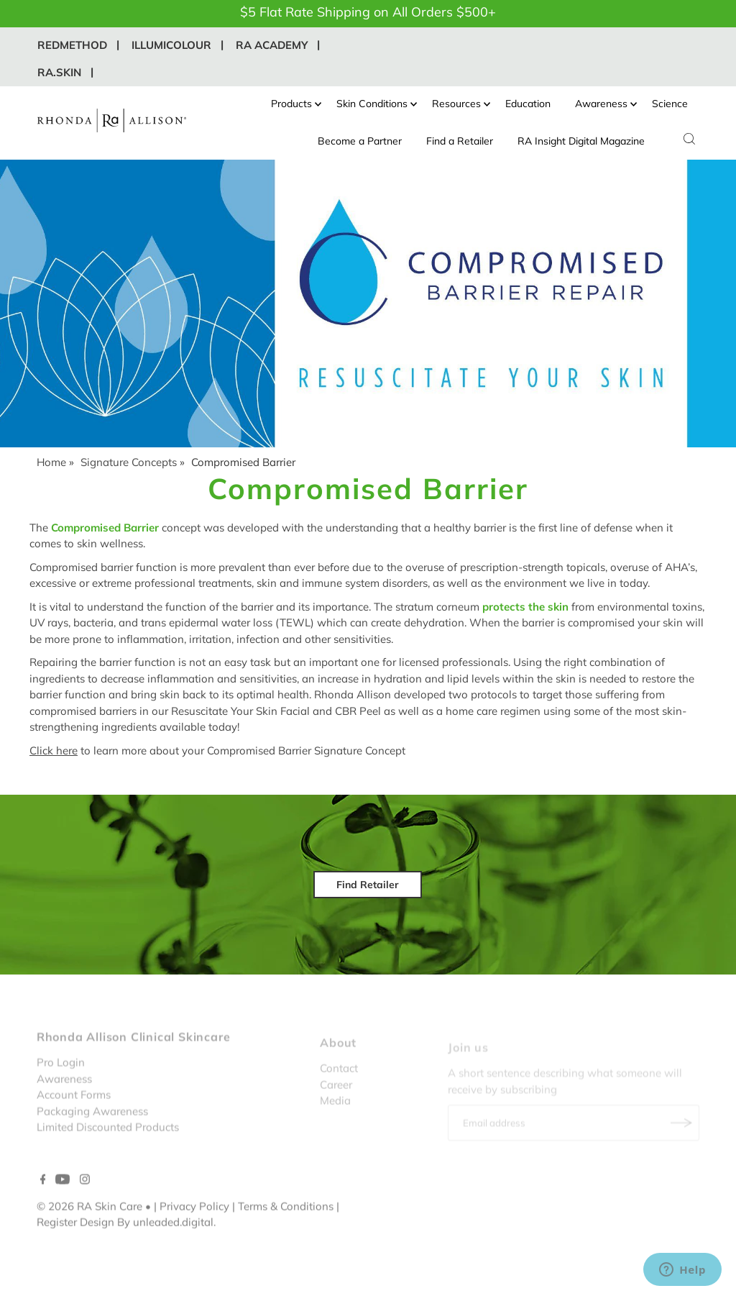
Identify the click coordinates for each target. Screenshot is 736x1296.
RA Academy (272, 45)
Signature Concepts (128, 462)
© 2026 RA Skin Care (89, 1228)
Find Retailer (367, 884)
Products (296, 103)
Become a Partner (360, 140)
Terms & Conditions (286, 1228)
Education (528, 103)
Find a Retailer (459, 140)
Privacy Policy (194, 1228)
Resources (461, 103)
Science (670, 103)
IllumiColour (171, 45)
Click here (53, 750)
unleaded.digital (173, 1244)
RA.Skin (59, 72)
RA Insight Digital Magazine (581, 140)
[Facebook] (43, 1202)
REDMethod (72, 45)
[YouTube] (62, 1202)
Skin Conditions (376, 103)
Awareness (606, 103)
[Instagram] (85, 1202)
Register (57, 1244)
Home (51, 462)
